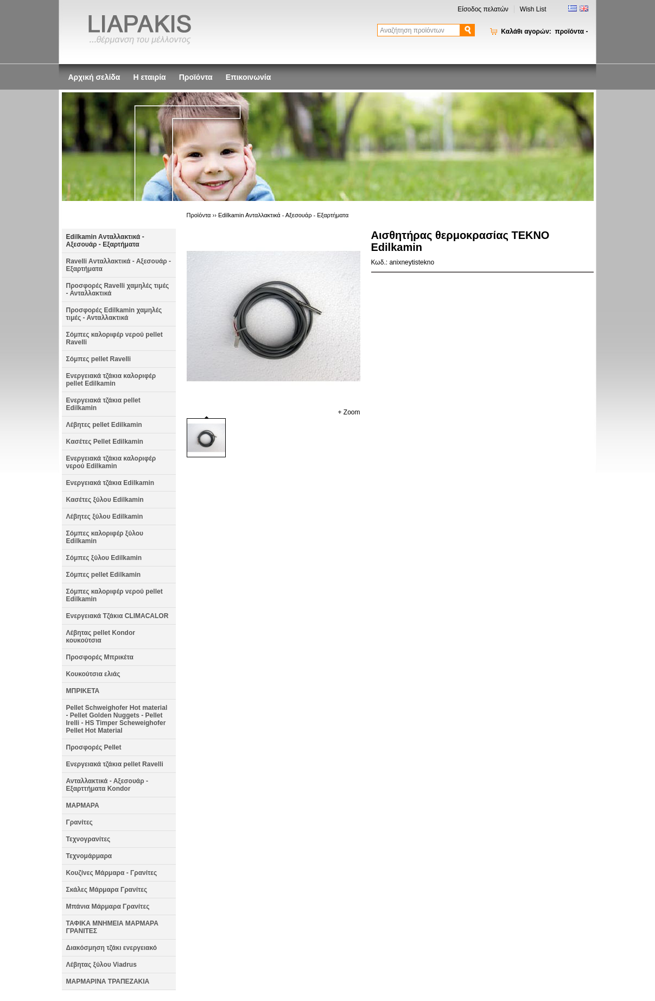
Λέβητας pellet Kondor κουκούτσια (100, 636)
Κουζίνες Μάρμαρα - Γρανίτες (111, 873)
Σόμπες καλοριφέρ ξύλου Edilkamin (105, 537)
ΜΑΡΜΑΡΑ (82, 805)
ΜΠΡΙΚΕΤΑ (83, 691)
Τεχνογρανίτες (88, 839)
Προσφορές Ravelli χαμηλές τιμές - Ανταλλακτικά (117, 289)
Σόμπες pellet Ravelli (98, 359)
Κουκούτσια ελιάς (93, 674)
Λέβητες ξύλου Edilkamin (104, 516)
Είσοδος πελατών (482, 9)
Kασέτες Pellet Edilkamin (104, 441)
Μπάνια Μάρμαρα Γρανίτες (108, 906)
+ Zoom (349, 412)
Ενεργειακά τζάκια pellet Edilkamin (103, 404)
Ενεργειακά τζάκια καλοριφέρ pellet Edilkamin (111, 379)
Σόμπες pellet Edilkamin (103, 574)
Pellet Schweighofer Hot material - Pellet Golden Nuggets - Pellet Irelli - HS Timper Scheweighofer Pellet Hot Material (117, 719)
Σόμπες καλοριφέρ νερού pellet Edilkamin (114, 595)
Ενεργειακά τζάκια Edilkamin (110, 483)
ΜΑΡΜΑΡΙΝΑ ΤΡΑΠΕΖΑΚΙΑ (108, 981)
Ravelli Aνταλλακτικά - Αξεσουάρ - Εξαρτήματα (118, 265)
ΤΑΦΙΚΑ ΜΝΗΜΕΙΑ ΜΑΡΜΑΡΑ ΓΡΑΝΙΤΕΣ (112, 927)
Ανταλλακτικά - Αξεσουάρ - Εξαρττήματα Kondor (107, 784)
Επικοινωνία (248, 77)
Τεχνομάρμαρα (89, 856)
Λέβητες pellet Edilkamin (104, 425)
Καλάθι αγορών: (544, 31)
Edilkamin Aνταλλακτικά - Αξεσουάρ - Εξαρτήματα (105, 240)
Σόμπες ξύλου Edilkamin (104, 558)
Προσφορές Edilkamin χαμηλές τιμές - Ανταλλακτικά (114, 314)
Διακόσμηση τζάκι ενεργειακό (111, 948)
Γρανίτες (79, 822)
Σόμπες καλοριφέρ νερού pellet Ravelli (114, 338)
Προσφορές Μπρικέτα (99, 657)
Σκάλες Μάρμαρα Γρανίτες (107, 889)
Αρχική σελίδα (94, 77)
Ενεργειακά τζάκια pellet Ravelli (114, 764)
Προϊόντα (196, 77)
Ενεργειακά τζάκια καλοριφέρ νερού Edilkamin (111, 462)
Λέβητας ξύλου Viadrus (101, 964)
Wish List (533, 9)
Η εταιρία (149, 77)
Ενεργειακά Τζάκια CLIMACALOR (117, 616)
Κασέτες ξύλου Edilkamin (105, 499)
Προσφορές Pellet (94, 747)
